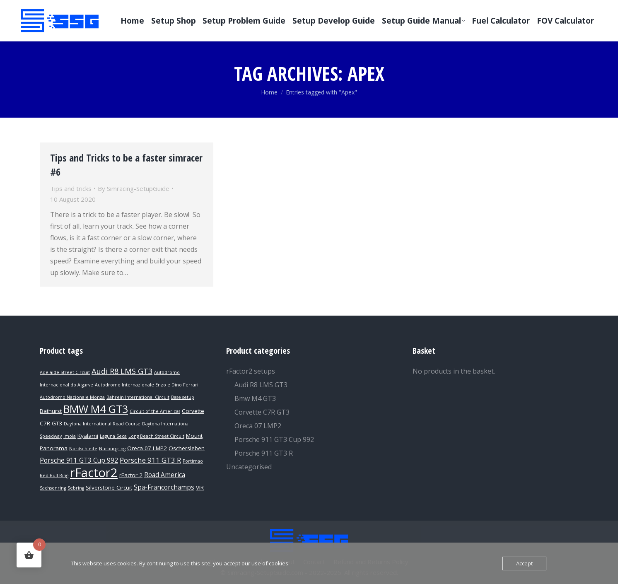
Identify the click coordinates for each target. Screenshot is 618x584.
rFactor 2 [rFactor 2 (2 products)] (130, 475)
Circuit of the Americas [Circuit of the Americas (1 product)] (155, 411)
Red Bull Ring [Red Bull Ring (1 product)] (54, 475)
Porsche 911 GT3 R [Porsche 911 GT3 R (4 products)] (150, 460)
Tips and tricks (71, 188)
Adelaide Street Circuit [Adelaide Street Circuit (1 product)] (65, 372)
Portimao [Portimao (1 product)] (193, 461)
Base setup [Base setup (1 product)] (182, 397)
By (133, 188)
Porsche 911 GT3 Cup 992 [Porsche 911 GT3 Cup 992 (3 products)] (79, 460)
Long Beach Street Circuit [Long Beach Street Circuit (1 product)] (156, 436)
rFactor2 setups (250, 371)
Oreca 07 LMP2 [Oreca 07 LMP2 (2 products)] (147, 448)
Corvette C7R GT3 (262, 412)
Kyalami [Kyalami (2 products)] (87, 435)
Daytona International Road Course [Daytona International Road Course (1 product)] (102, 424)
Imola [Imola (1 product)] (69, 436)
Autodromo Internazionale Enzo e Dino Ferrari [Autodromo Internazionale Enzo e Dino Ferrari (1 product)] (146, 385)
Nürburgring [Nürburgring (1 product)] (112, 448)
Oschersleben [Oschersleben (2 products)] (187, 448)
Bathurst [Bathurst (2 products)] (51, 411)
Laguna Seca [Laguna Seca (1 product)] (113, 436)
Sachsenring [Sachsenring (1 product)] (53, 488)
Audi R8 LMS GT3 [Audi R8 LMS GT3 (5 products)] (122, 371)
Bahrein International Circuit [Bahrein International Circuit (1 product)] (137, 397)
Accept (524, 563)
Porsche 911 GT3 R (263, 453)
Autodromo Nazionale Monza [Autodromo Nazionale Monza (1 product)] (72, 397)
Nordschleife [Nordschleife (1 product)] (83, 448)
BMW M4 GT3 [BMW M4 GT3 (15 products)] (95, 409)
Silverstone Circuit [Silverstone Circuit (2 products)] (109, 487)
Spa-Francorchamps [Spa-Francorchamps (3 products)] (164, 487)
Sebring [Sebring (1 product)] (76, 488)
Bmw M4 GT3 (255, 398)
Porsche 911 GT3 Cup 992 (274, 439)
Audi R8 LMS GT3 (260, 384)
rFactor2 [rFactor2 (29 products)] (94, 472)
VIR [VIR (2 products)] (200, 487)
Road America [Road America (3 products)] (164, 475)
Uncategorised (249, 466)
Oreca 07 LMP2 (257, 425)
